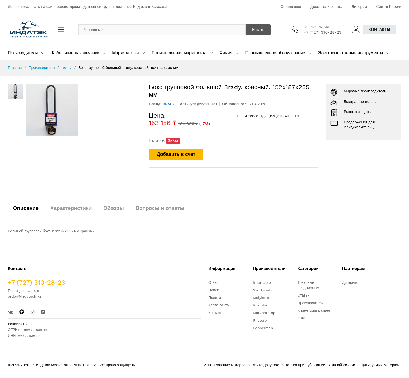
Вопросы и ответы (160, 208)
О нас (213, 282)
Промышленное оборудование (275, 52)
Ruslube (260, 305)
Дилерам (359, 6)
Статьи (303, 295)
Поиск (213, 290)
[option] (83, 110)
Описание (26, 208)
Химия (226, 52)
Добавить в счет (176, 154)
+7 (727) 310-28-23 (322, 32)
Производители (23, 52)
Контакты (379, 29)
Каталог (304, 318)
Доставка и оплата (326, 6)
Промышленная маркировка (179, 52)
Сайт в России (388, 6)
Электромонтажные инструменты (350, 52)
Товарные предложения (309, 285)
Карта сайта (218, 305)
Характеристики (71, 208)
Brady (67, 68)
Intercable (262, 282)
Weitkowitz (263, 290)
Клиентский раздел (314, 310)
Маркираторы (125, 52)
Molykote (261, 298)
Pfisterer (260, 320)
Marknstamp (264, 313)
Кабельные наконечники (75, 52)
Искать (258, 30)
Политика (216, 298)
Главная (15, 68)
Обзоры (113, 208)
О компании (291, 6)
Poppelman (263, 328)
